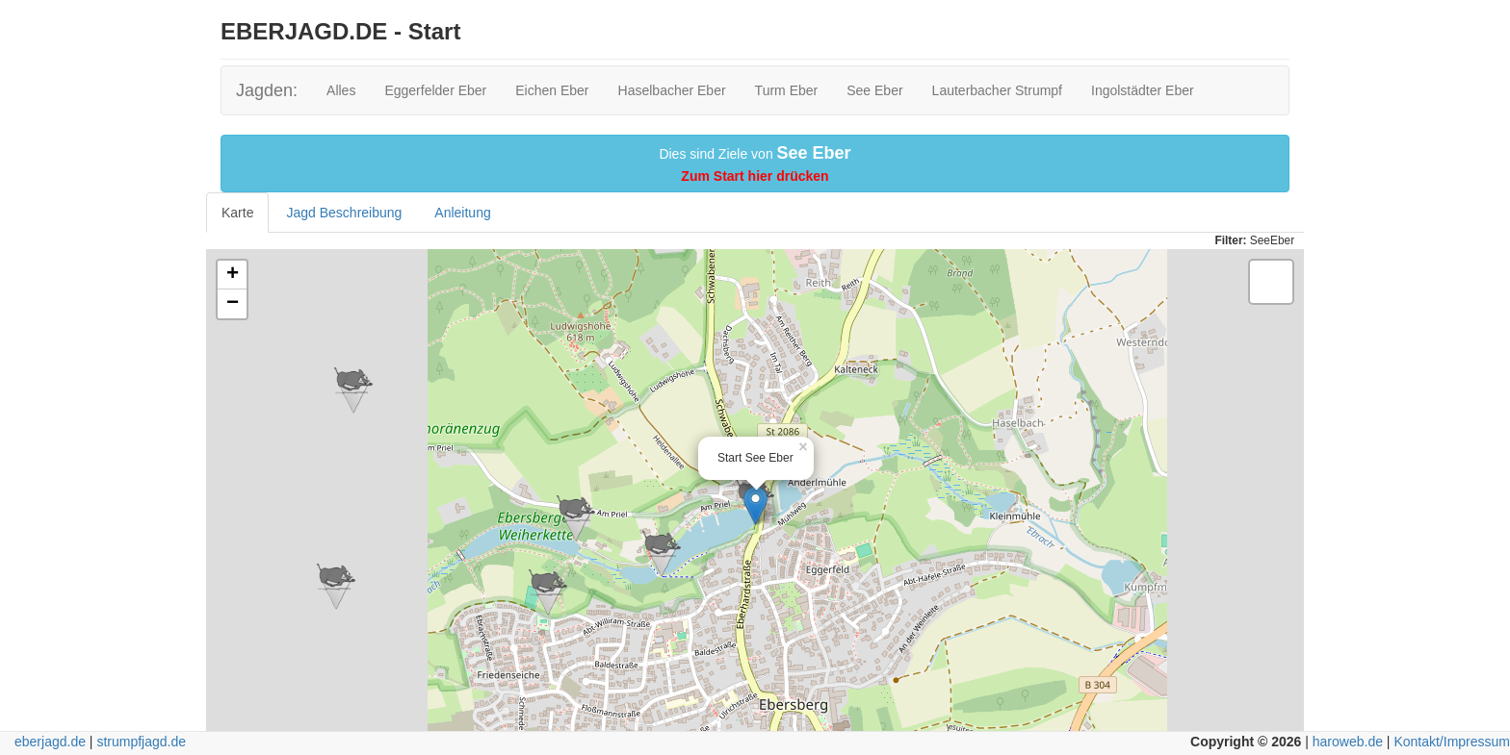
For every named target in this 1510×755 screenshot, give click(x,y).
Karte (237, 212)
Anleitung (462, 212)
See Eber (874, 90)
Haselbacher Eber (672, 90)
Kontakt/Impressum (1451, 741)
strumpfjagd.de (141, 741)
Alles (340, 90)
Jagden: (267, 90)
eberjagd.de (50, 741)
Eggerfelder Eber (435, 90)
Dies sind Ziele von (754, 163)
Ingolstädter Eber (1142, 90)
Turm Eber (787, 90)
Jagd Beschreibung (344, 212)
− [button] (232, 303)
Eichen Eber (551, 90)
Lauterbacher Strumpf (997, 90)
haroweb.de (1348, 741)
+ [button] (232, 275)
